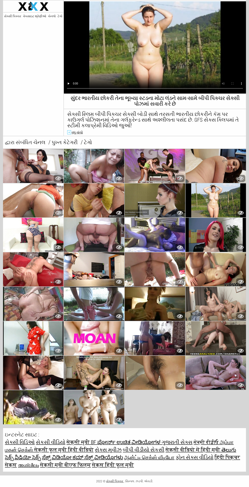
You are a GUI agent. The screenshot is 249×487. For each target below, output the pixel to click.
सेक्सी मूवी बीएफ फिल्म (65, 465)
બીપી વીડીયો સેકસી (143, 449)
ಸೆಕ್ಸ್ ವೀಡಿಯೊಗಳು (103, 457)
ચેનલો (52, 16)
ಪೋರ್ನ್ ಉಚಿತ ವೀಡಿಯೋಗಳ (129, 442)
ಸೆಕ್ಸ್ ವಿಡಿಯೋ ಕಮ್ (63, 457)
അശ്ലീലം (28, 465)
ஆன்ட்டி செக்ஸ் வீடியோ (149, 457)
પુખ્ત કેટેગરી (65, 142)
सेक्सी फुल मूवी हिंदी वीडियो (64, 449)
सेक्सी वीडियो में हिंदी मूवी (193, 449)
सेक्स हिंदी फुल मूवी (113, 465)
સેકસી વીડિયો (50, 442)
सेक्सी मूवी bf (82, 442)
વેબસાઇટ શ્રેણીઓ (34, 16)
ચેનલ (39, 142)
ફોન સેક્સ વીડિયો (194, 457)
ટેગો (60, 16)
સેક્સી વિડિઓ (20, 442)
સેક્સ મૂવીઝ (108, 449)
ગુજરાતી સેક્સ (177, 442)
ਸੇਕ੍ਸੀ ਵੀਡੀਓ (207, 442)
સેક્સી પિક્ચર (12, 16)
